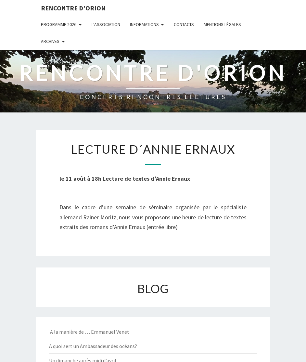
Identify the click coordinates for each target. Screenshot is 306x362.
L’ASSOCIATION (106, 24)
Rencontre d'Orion (73, 8)
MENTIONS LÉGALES (222, 24)
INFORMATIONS (144, 24)
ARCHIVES (50, 41)
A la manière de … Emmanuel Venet (89, 332)
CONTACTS (184, 24)
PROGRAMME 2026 (58, 24)
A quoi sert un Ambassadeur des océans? (93, 346)
